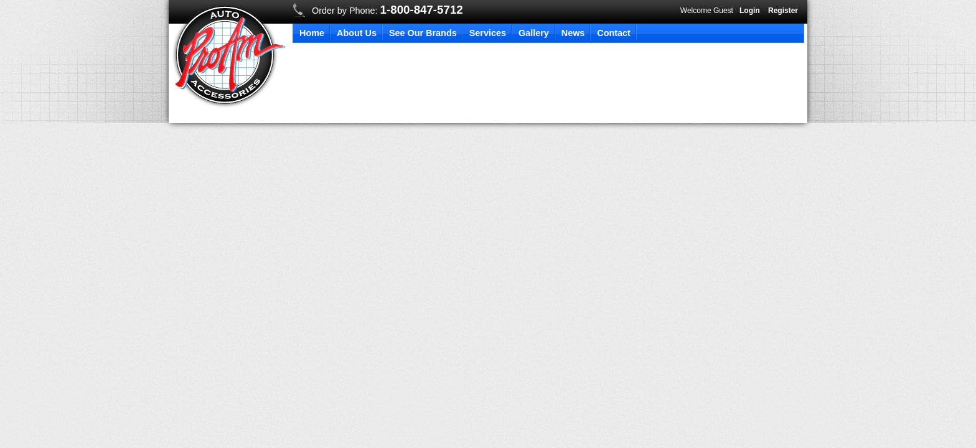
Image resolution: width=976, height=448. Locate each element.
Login (749, 10)
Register (783, 10)
